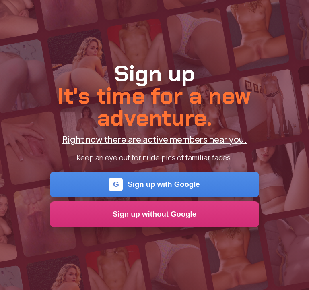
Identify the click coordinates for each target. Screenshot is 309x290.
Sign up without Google (154, 214)
